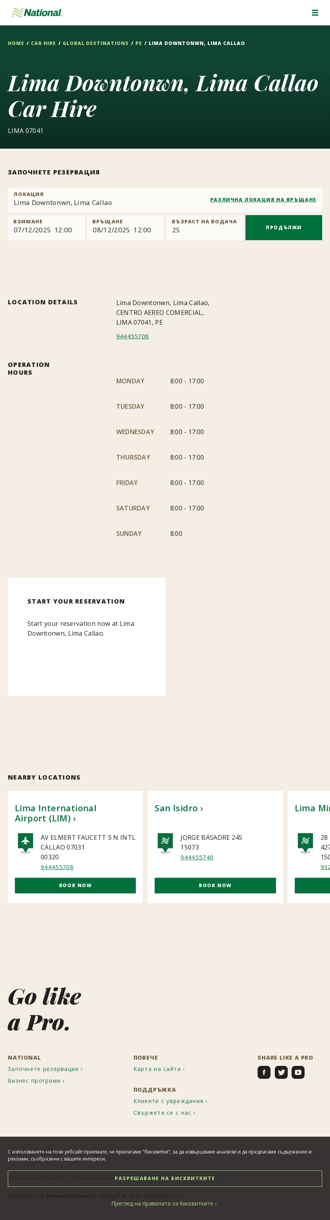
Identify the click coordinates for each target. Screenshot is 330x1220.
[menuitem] (52, 1067)
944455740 (196, 857)
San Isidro (176, 808)
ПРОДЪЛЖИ (284, 227)
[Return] (125, 227)
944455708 (132, 336)
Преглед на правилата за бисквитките (162, 1203)
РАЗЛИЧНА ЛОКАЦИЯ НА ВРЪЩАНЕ (263, 199)
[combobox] (165, 200)
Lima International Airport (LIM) (55, 813)
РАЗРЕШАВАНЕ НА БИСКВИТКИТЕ (165, 1178)
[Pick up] (46, 227)
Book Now (75, 885)
